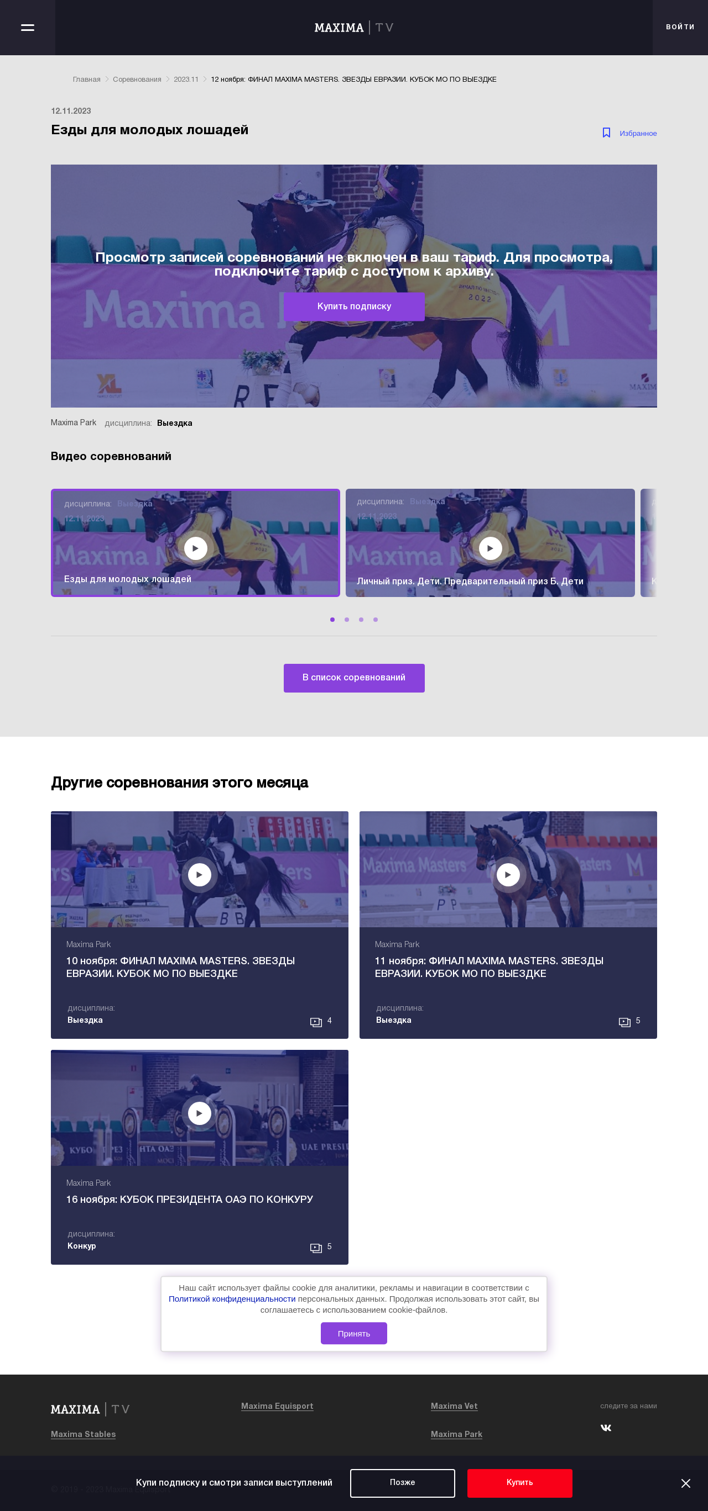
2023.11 (186, 80)
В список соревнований (354, 678)
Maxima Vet (454, 1406)
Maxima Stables (83, 1435)
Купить (520, 1483)
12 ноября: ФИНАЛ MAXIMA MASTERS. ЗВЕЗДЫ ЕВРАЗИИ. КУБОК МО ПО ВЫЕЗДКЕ (354, 80)
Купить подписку (354, 307)
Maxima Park (456, 1435)
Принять (354, 1333)
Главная (87, 80)
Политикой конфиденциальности (233, 1299)
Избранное (638, 133)
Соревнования (137, 80)
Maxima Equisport (277, 1406)
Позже (402, 1483)
